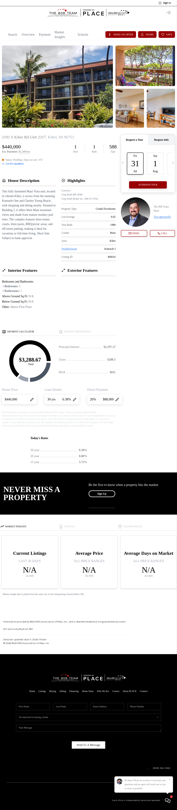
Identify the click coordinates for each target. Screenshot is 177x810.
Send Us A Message (88, 741)
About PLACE (130, 688)
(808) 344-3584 (161, 765)
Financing (74, 688)
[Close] (169, 779)
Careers (115, 688)
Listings (42, 688)
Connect (144, 688)
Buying (52, 688)
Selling (62, 688)
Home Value (88, 688)
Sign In (165, 3)
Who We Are (103, 688)
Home (32, 688)
